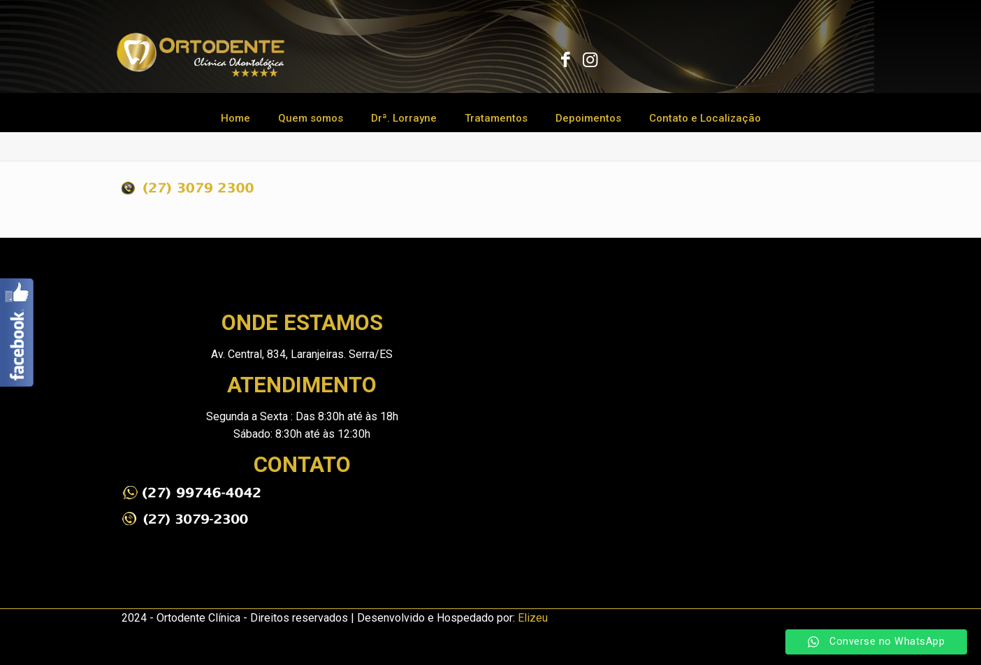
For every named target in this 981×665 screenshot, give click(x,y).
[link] (191, 492)
